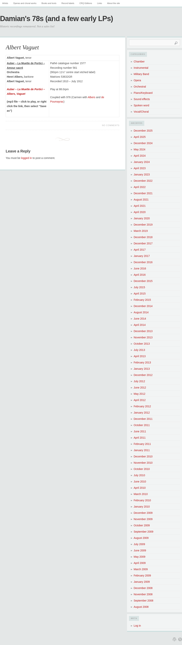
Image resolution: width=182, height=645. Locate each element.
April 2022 (140, 187)
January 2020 (142, 218)
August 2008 (141, 606)
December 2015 (143, 281)
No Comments (110, 125)
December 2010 (143, 456)
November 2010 (143, 462)
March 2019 (141, 230)
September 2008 (143, 600)
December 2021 (143, 193)
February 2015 (142, 299)
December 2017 (143, 243)
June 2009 (140, 550)
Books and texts (49, 3)
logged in (26, 157)
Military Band (141, 74)
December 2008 (143, 588)
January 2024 (142, 161)
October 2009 (142, 525)
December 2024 (143, 143)
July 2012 (139, 381)
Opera (137, 80)
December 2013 (143, 331)
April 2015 (140, 293)
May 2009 (139, 556)
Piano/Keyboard (143, 92)
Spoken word (141, 105)
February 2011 (142, 443)
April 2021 (140, 205)
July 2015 (139, 287)
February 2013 (142, 362)
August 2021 (141, 199)
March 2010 (141, 494)
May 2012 (139, 393)
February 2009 (142, 575)
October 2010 (142, 469)
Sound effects (142, 99)
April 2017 (140, 249)
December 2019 (143, 224)
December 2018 (143, 237)
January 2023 (142, 174)
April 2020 (140, 212)
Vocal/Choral (141, 111)
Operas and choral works (24, 3)
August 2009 (141, 537)
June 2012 (140, 387)
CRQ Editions (85, 3)
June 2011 (140, 431)
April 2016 (140, 274)
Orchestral (140, 86)
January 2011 (142, 450)
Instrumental (141, 67)
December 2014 (143, 306)
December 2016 (143, 262)
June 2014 (140, 318)
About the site (113, 3)
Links (99, 3)
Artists (5, 3)
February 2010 (142, 500)
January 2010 (142, 506)
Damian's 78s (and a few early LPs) (56, 19)
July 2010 (139, 475)
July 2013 (139, 349)
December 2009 (143, 512)
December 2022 (143, 180)
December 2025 (143, 130)
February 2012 (142, 406)
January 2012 (142, 412)
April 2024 (140, 155)
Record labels (67, 3)
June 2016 (140, 268)
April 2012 (140, 400)
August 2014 (141, 312)
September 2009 (143, 531)
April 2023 (140, 168)
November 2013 (143, 337)
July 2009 (139, 544)
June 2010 (140, 481)
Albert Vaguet (22, 47)
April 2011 (140, 437)
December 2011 (143, 418)
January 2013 (142, 368)
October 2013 (142, 343)
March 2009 (141, 569)
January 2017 (142, 255)
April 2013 (140, 356)
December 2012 (143, 375)
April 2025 (140, 136)
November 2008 (143, 594)
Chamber (139, 61)
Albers (91, 97)
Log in (137, 625)
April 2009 (140, 562)
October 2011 (142, 425)
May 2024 (139, 149)
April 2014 (140, 324)
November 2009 (143, 519)
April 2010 (140, 487)
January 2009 (142, 581)
